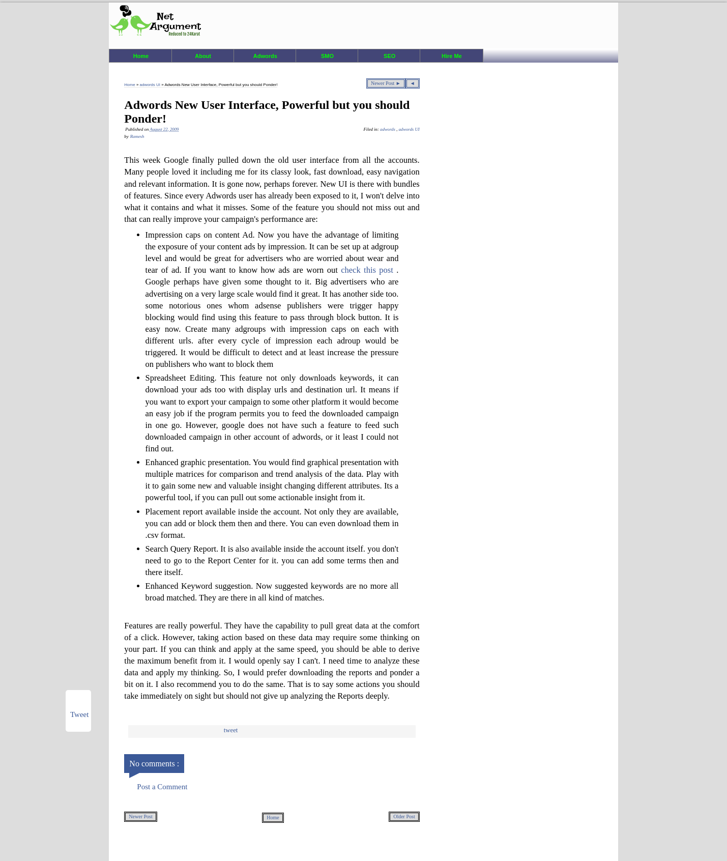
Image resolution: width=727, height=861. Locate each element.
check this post (368, 270)
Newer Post (140, 816)
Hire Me (452, 56)
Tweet (231, 730)
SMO (327, 56)
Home (141, 56)
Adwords (265, 56)
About (203, 56)
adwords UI (151, 84)
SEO (389, 56)
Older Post (404, 816)
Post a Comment (162, 787)
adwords (388, 129)
